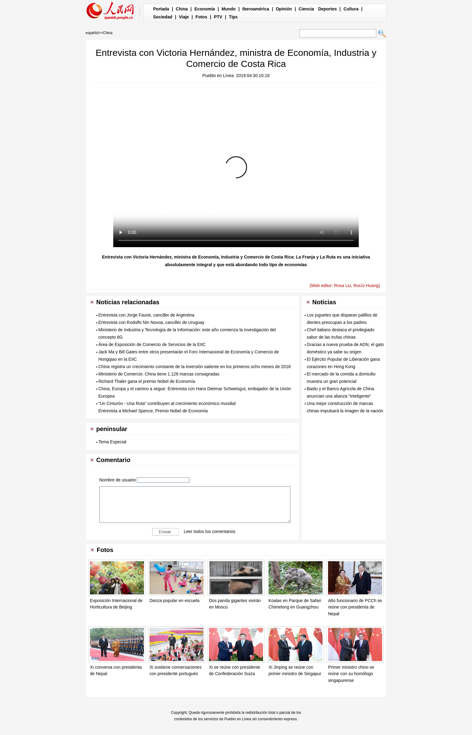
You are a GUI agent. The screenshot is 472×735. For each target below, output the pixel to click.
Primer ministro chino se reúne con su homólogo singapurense (351, 674)
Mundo (229, 8)
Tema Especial (112, 441)
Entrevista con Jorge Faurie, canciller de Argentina (147, 315)
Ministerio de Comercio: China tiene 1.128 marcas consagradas (159, 373)
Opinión (284, 8)
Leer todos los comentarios (209, 531)
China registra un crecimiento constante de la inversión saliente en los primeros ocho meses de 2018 (195, 366)
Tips (233, 16)
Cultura (350, 8)
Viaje (184, 16)
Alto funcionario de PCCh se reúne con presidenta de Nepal (355, 607)
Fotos (201, 16)
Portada (161, 8)
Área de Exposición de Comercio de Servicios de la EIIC (152, 344)
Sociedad (162, 16)
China (182, 8)
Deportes (327, 8)
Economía (204, 8)
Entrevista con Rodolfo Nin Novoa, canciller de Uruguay (152, 322)
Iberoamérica (255, 8)
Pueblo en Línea (218, 75)
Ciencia (306, 8)
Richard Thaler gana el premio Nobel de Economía (147, 381)
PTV (218, 16)
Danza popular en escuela (174, 600)
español (92, 33)
